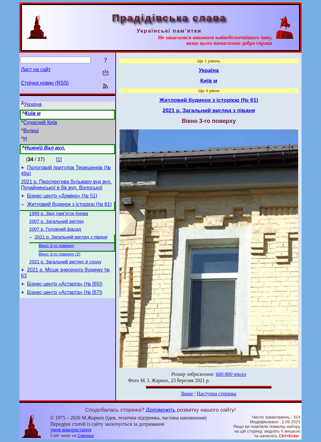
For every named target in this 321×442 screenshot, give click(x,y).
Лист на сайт (36, 69)
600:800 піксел (231, 374)
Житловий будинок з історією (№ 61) (69, 208)
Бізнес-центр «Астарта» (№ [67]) (64, 305)
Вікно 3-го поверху (56, 253)
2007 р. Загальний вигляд (56, 226)
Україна (32, 104)
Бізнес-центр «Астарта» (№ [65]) (64, 295)
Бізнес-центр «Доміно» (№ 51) (62, 198)
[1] (59, 159)
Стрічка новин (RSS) (45, 83)
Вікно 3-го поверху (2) (59, 262)
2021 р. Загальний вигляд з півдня (71, 244)
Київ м (32, 113)
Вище (187, 393)
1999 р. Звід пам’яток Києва (58, 218)
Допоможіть (160, 410)
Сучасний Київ (40, 122)
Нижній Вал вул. (45, 147)
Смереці (86, 435)
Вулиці (31, 130)
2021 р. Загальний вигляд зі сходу (65, 271)
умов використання (70, 429)
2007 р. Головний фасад (55, 235)
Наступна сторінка (216, 393)
